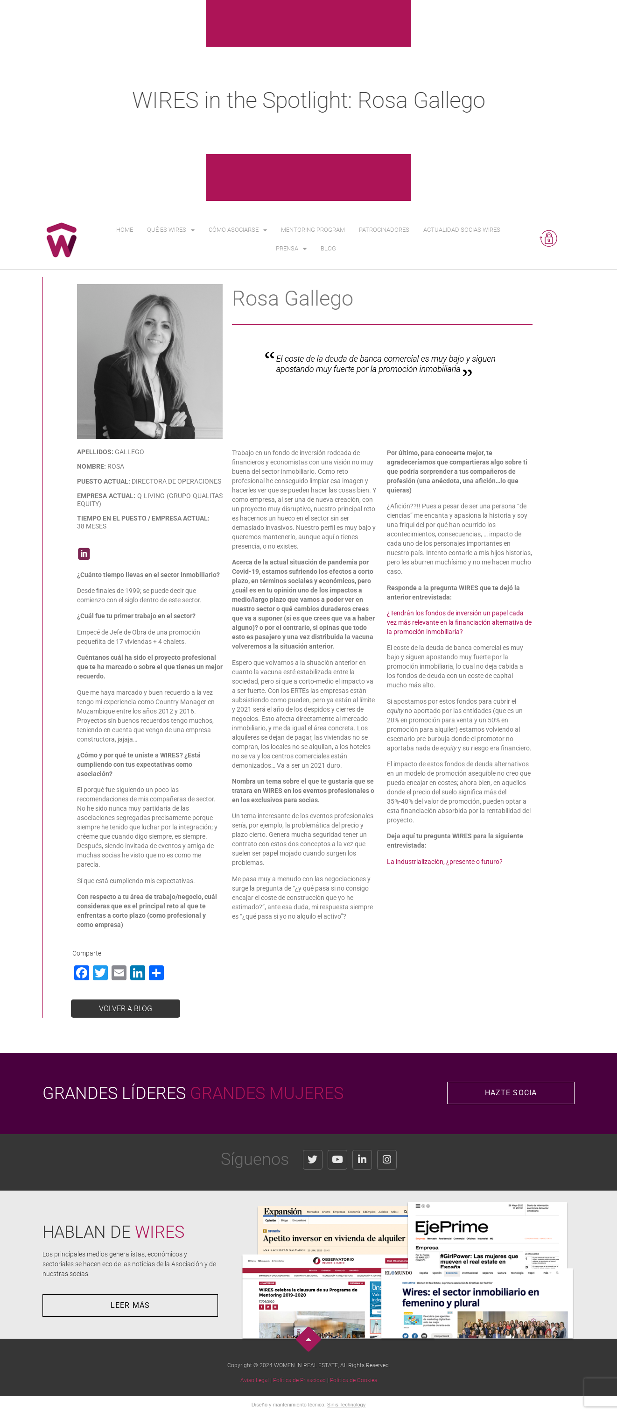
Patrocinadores (384, 229)
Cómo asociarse (238, 230)
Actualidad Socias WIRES (461, 229)
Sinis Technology (346, 1404)
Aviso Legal (254, 1380)
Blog (328, 248)
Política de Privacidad (299, 1380)
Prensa (291, 249)
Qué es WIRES (171, 230)
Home (124, 229)
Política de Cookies (353, 1380)
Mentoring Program (313, 229)
